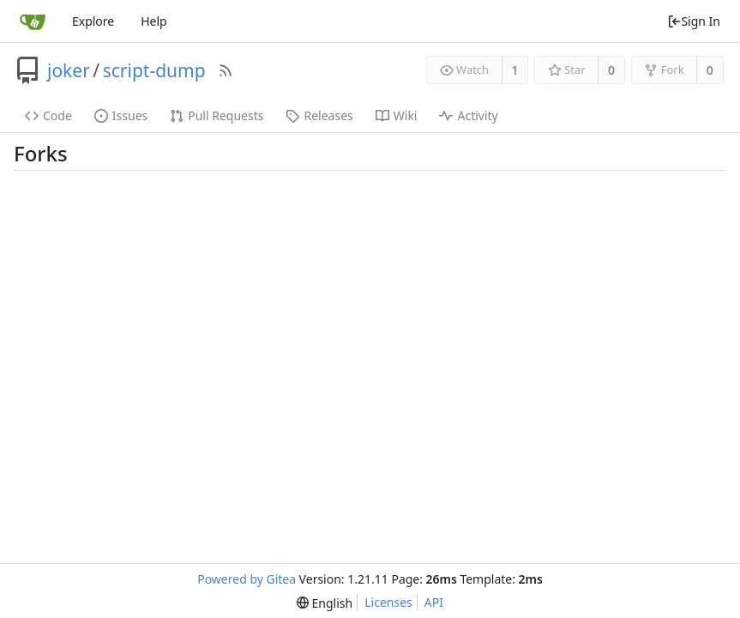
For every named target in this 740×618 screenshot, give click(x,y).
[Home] (33, 21)
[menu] (324, 603)
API (433, 602)
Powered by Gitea (246, 579)
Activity (468, 115)
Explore (93, 21)
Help (154, 21)
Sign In (693, 21)
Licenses (388, 602)
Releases (319, 115)
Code (48, 115)
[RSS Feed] (225, 70)
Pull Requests (216, 115)
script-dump (154, 70)
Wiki (397, 115)
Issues (120, 115)
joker (68, 70)
